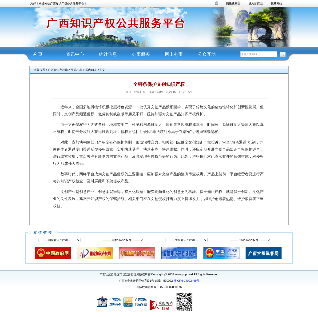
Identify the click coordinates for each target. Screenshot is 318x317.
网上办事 (174, 54)
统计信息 (108, 54)
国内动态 (91, 70)
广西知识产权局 (58, 70)
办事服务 (141, 54)
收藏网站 (276, 3)
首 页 (38, 54)
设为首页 (254, 3)
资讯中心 (75, 54)
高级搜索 (231, 3)
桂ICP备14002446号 (186, 280)
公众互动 (207, 54)
